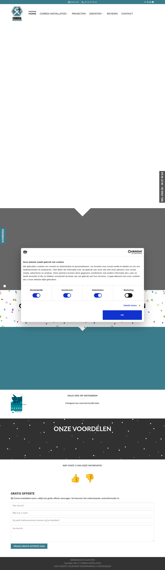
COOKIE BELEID (104, 566)
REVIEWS (112, 13)
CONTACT (127, 13)
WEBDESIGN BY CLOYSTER (82, 560)
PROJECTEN (79, 13)
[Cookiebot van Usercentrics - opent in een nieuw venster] (130, 252)
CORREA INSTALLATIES (90, 563)
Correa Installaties (54, 13)
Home (32, 13)
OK (122, 315)
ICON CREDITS (61, 566)
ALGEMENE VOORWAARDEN (82, 566)
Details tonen (130, 305)
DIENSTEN (96, 13)
